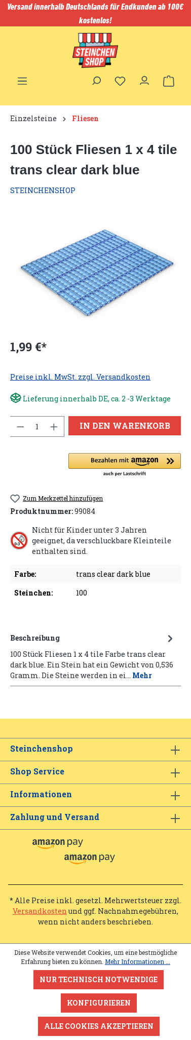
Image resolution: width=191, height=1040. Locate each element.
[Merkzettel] (120, 81)
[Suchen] (96, 78)
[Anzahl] (37, 426)
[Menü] (22, 78)
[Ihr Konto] (144, 78)
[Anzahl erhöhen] (54, 426)
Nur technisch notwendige (99, 979)
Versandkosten (40, 911)
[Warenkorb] (169, 81)
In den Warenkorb (125, 425)
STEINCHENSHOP (42, 190)
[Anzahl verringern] (20, 426)
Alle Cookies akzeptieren (99, 1026)
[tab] (93, 655)
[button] (124, 465)
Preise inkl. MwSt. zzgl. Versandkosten (80, 377)
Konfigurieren (99, 1003)
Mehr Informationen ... (137, 961)
